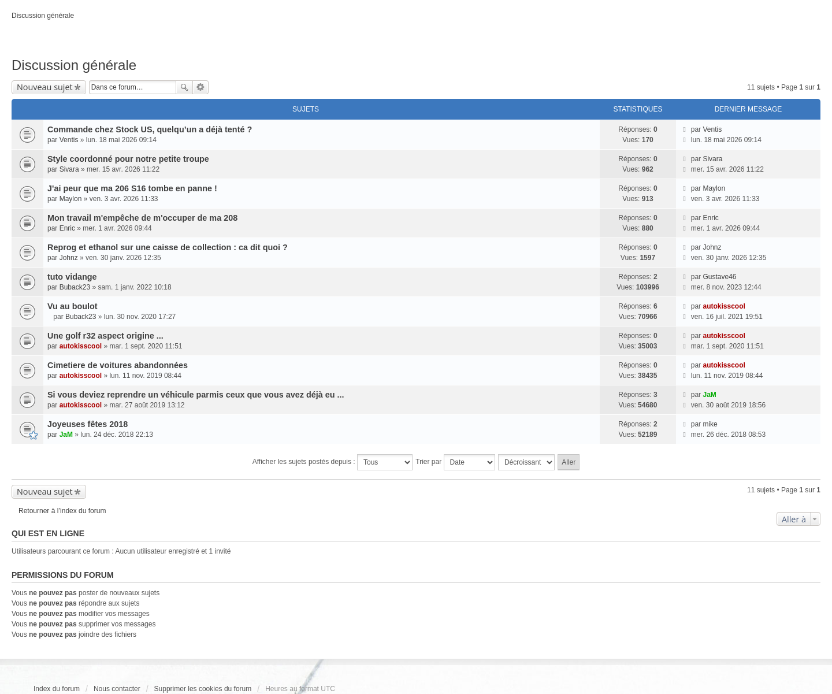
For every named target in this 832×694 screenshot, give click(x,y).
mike (710, 424)
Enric (67, 228)
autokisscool (724, 306)
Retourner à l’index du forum (62, 511)
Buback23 (75, 287)
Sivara (69, 169)
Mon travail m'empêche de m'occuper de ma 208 (142, 217)
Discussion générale (74, 65)
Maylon (71, 199)
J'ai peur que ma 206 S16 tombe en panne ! (132, 188)
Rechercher (184, 87)
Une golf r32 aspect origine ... (105, 335)
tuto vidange (72, 276)
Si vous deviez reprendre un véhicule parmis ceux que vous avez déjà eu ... (195, 394)
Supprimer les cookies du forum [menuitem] (203, 689)
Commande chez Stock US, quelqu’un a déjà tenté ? (149, 129)
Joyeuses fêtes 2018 (87, 424)
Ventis (69, 140)
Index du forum (57, 689)
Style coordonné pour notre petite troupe (128, 159)
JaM (709, 395)
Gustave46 (719, 277)
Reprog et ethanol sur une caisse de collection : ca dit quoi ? (167, 247)
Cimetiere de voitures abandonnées (117, 365)
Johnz (69, 258)
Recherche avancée (201, 87)
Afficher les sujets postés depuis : (332, 462)
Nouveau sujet (45, 86)
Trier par (455, 462)
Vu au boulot (72, 306)
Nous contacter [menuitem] (117, 689)
